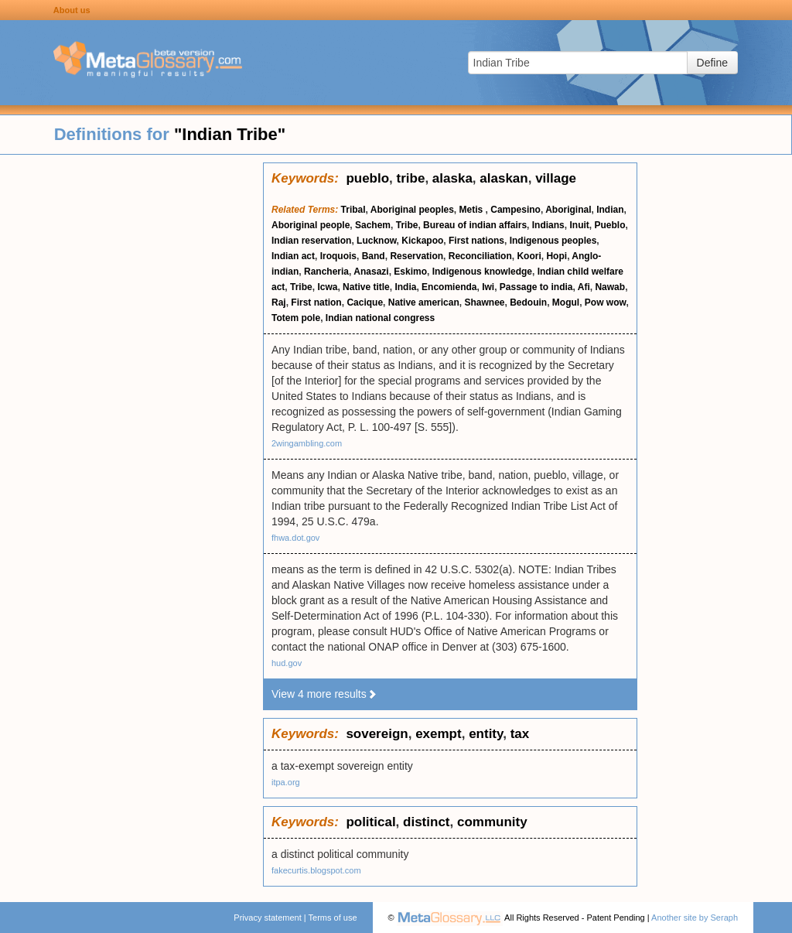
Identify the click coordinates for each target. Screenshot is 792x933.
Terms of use (333, 917)
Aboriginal (568, 209)
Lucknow (377, 240)
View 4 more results (324, 694)
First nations (476, 240)
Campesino (515, 209)
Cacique (364, 302)
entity (486, 733)
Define (712, 62)
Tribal (353, 209)
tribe (411, 178)
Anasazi (370, 271)
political (370, 822)
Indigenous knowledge (482, 271)
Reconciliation (480, 256)
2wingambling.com (306, 443)
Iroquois (338, 256)
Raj (278, 302)
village (555, 178)
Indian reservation (311, 240)
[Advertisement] (131, 394)
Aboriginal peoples (412, 209)
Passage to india (536, 287)
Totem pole (295, 318)
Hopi (556, 256)
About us (71, 10)
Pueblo (609, 225)
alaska (452, 178)
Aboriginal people (310, 225)
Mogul (565, 302)
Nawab (610, 287)
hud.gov (286, 663)
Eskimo (410, 271)
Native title (366, 287)
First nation (316, 302)
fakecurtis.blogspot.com (316, 870)
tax (520, 733)
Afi (584, 287)
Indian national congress (380, 318)
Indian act (293, 256)
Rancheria (326, 271)
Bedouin (528, 302)
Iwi (488, 287)
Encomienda (449, 287)
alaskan (503, 178)
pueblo (367, 178)
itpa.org (285, 782)
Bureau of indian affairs (475, 225)
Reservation (416, 256)
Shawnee (484, 302)
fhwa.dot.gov (295, 537)
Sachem (373, 225)
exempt (438, 733)
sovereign (377, 733)
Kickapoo (422, 240)
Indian (609, 209)
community (492, 822)
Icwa (327, 287)
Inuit (579, 225)
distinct (426, 822)
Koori (529, 256)
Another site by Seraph (694, 917)
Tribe (407, 225)
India (405, 287)
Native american (423, 302)
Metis (472, 209)
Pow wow (605, 302)
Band (373, 256)
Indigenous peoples (553, 240)
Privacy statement (267, 917)
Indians (548, 225)
